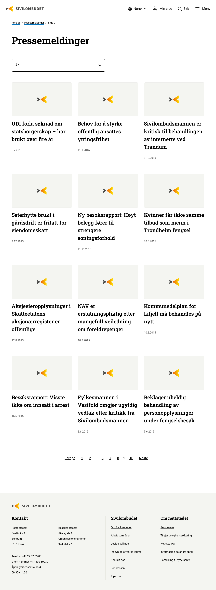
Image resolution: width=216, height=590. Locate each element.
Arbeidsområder (120, 535)
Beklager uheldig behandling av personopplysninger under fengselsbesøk (169, 409)
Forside (16, 22)
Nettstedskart (168, 543)
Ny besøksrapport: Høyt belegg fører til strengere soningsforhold (107, 226)
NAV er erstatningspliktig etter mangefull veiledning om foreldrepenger (106, 318)
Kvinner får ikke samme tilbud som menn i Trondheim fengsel (174, 222)
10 (131, 458)
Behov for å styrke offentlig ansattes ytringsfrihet (100, 131)
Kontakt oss (118, 560)
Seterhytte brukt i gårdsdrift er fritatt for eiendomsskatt (39, 222)
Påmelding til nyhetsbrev (175, 560)
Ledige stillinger (120, 543)
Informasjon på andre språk (176, 552)
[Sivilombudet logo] (25, 9)
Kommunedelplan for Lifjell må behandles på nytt (172, 314)
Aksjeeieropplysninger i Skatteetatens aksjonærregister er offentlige (41, 318)
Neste (143, 458)
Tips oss (116, 576)
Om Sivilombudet (121, 527)
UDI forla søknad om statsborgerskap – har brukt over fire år (38, 131)
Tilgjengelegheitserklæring (176, 535)
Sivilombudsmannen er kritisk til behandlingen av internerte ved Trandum (173, 135)
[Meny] (203, 9)
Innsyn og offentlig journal (126, 552)
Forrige (70, 458)
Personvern (167, 527)
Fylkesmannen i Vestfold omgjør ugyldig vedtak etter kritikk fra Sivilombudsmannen (107, 409)
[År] (58, 65)
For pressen (118, 568)
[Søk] (183, 9)
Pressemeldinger (34, 22)
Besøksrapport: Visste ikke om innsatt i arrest (40, 401)
